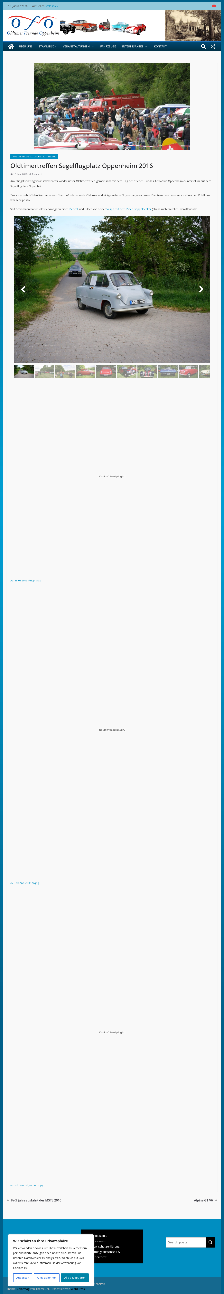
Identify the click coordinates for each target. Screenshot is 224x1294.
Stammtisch (48, 46)
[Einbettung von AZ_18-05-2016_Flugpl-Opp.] (112, 476)
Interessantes (132, 46)
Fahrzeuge (108, 46)
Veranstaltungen (76, 46)
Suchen (210, 1242)
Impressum (98, 1241)
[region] (51, 1260)
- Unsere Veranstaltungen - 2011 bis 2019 (34, 156)
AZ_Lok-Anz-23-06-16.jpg (24, 883)
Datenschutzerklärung (105, 1246)
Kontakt (160, 46)
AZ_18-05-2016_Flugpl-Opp (25, 580)
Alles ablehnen (47, 1277)
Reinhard (37, 174)
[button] (92, 46)
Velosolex (52, 6)
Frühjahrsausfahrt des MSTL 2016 (33, 1200)
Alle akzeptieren (75, 1277)
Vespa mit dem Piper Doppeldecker (129, 209)
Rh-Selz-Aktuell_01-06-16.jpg (26, 1185)
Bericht (73, 209)
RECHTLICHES (97, 1236)
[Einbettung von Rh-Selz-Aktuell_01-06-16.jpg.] (112, 1032)
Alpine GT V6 (206, 1200)
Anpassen (22, 1277)
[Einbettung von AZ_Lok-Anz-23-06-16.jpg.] (112, 730)
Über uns (26, 46)
